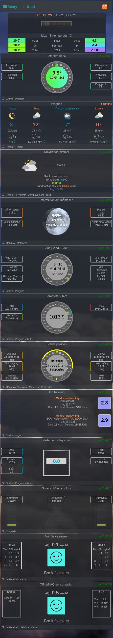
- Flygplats (20, 195)
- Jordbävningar (35, 195)
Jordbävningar (11, 435)
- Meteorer (21, 243)
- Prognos (19, 99)
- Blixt (48, 195)
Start (28, 6)
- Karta (28, 339)
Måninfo (8, 243)
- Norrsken (21, 387)
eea (64, 545)
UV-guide (8, 531)
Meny (11, 6)
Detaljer (7, 147)
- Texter (19, 147)
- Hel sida (23, 627)
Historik (7, 195)
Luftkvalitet (9, 579)
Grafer (7, 99)
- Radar (29, 483)
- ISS (50, 387)
